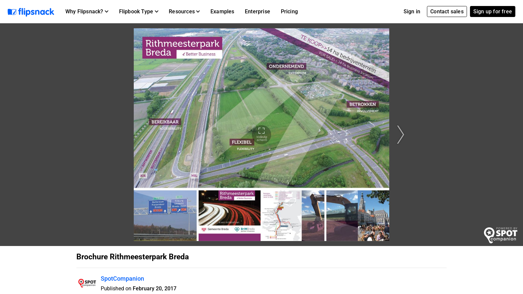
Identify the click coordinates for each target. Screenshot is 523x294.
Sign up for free (492, 11)
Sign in (412, 11)
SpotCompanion (122, 278)
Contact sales (447, 11)
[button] (87, 11)
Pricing (289, 11)
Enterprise (257, 11)
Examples (222, 11)
